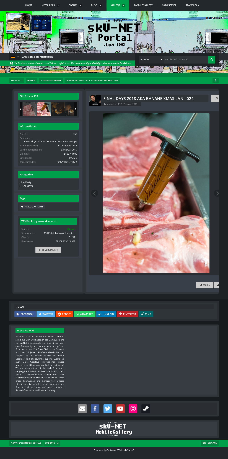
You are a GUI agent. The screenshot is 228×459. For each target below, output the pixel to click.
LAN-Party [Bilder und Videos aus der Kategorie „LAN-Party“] (170, 185)
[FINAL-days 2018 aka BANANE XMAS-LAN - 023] (175, 109)
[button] (14, 56)
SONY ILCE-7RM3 (203, 165)
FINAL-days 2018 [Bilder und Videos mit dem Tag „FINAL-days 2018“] (179, 209)
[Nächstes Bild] (144, 193)
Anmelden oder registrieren (37, 56)
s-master (36, 104)
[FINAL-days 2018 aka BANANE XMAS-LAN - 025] (204, 109)
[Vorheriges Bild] (19, 193)
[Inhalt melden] (144, 285)
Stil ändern (210, 443)
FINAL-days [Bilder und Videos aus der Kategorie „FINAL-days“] (171, 188)
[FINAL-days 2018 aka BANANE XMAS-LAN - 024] (189, 109)
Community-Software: (114, 450)
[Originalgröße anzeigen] (143, 98)
